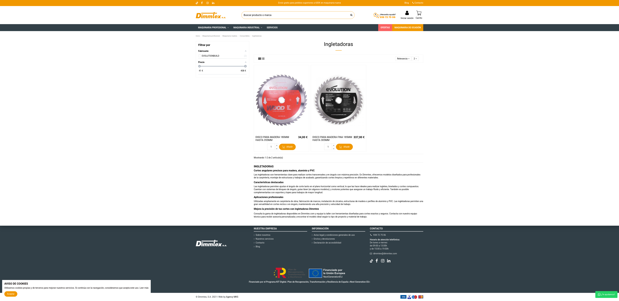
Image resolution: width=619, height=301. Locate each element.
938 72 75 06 (379, 235)
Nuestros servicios (265, 239)
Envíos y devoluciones (324, 239)
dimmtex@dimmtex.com (385, 253)
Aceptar (11, 294)
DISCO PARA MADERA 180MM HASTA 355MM (272, 139)
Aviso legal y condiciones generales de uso (334, 235)
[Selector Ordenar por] (403, 58)
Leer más (144, 288)
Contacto (417, 3)
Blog (407, 3)
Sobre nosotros (263, 235)
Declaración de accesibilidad (327, 242)
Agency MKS (232, 297)
